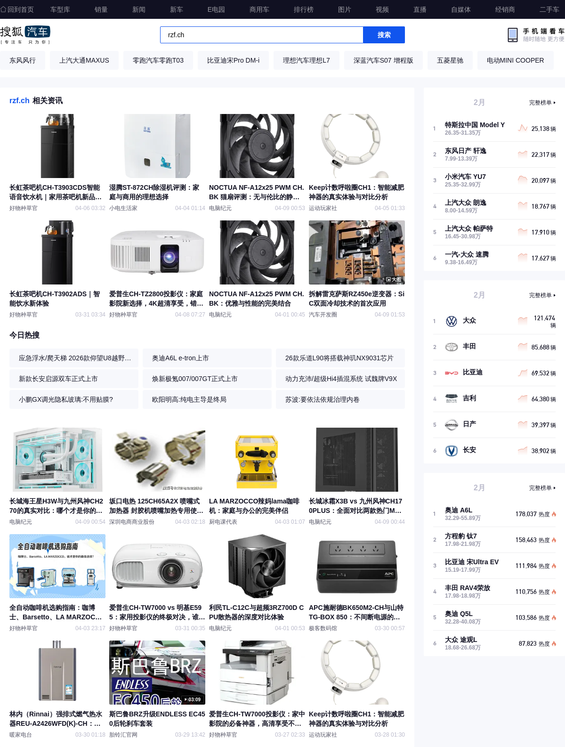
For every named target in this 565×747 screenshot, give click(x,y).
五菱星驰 (450, 60)
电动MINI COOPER (515, 60)
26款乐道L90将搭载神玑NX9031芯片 (339, 358)
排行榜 (304, 9)
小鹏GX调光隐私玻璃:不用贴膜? (66, 399)
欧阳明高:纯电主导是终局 (189, 399)
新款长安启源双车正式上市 (58, 378)
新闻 (138, 9)
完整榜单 (540, 103)
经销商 (505, 9)
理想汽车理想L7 (306, 60)
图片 (344, 9)
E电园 (216, 9)
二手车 (549, 9)
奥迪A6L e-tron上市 (180, 358)
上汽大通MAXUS (84, 60)
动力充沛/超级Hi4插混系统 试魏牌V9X (341, 378)
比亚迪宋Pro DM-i (233, 60)
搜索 (384, 35)
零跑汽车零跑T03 (158, 60)
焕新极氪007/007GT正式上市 (195, 378)
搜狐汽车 (25, 34)
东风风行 (22, 60)
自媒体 (461, 9)
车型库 (60, 9)
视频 (382, 9)
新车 (176, 9)
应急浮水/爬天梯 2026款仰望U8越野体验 (76, 358)
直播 (420, 9)
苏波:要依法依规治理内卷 (322, 399)
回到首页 (17, 9)
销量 (101, 9)
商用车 (259, 9)
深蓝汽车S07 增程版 (383, 60)
